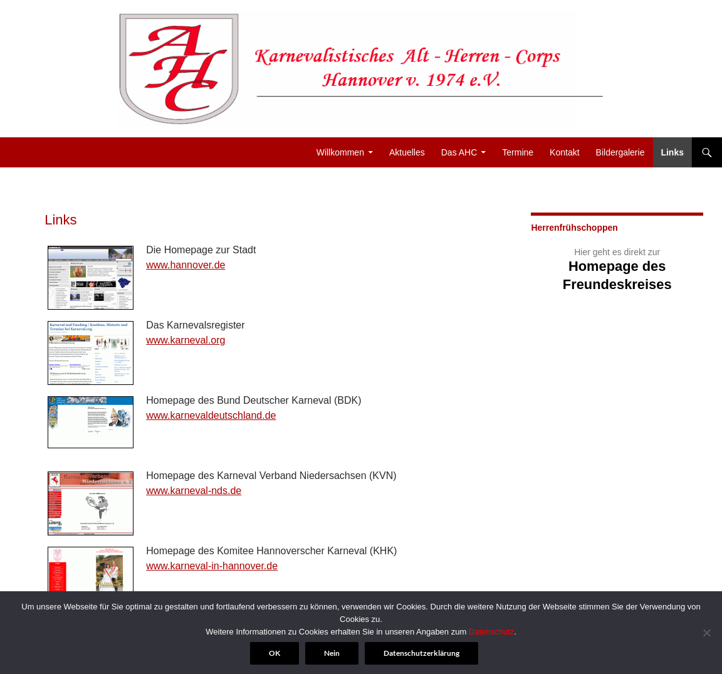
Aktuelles (407, 152)
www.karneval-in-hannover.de (212, 566)
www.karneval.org (185, 340)
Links (672, 152)
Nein (332, 653)
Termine (517, 152)
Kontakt (564, 152)
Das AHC (459, 152)
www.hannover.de (185, 265)
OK (274, 653)
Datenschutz (491, 631)
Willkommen (340, 152)
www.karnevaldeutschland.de (211, 415)
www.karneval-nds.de (193, 490)
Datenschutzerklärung (421, 653)
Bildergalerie (620, 152)
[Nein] (706, 632)
